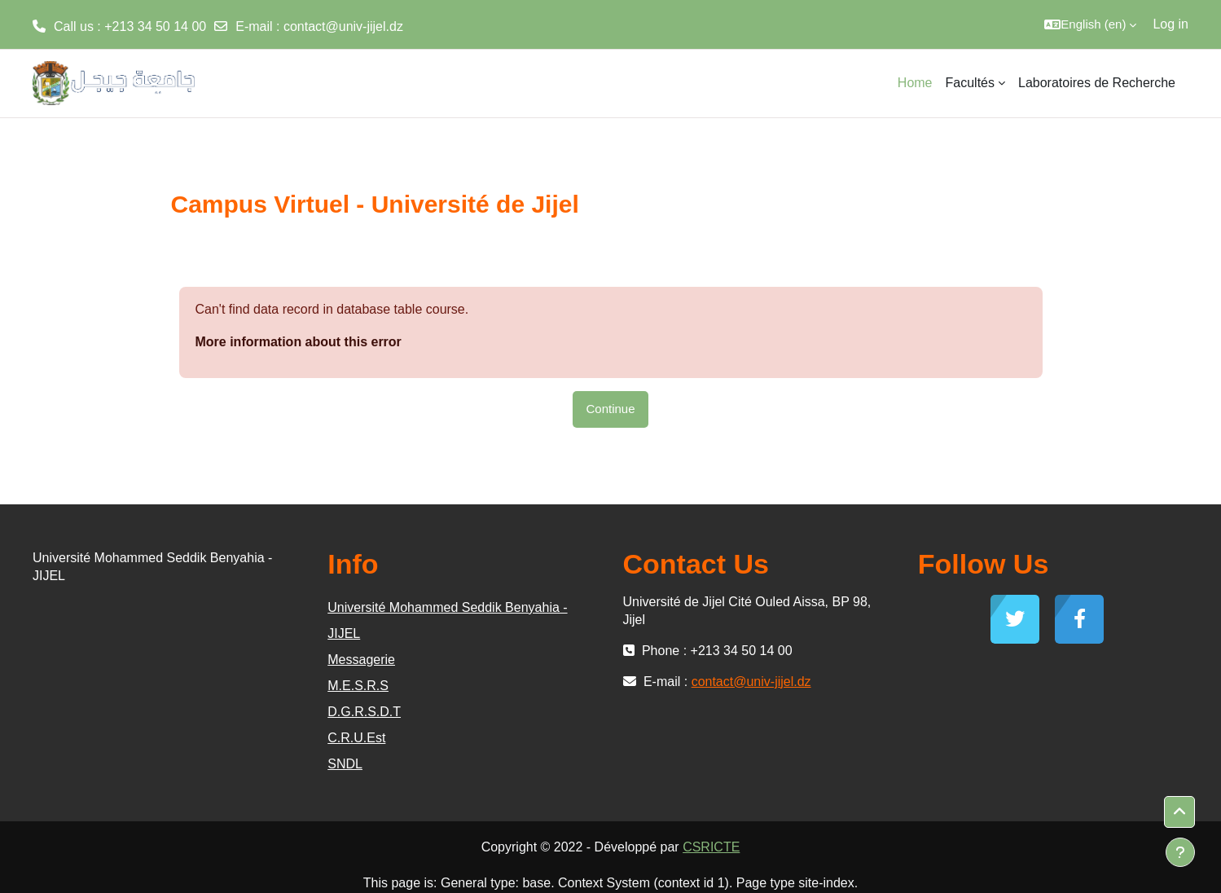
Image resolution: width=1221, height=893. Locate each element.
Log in (1170, 24)
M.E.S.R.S (358, 686)
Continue (610, 409)
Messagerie (361, 659)
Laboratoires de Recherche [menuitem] (1096, 83)
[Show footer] (1180, 852)
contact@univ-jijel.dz (343, 26)
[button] (1090, 24)
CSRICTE (711, 847)
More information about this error (298, 342)
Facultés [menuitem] (970, 83)
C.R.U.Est (356, 738)
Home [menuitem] (915, 83)
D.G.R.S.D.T (364, 712)
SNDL (344, 764)
